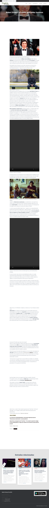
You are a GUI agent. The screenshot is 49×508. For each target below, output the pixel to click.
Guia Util (30, 3)
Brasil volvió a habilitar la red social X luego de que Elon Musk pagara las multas (8, 472)
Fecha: (17, 425)
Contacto (44, 3)
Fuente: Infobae (13, 425)
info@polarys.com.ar (7, 501)
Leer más (24, 483)
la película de (28, 352)
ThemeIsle (45, 505)
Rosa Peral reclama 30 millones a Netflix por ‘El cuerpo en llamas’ (40, 471)
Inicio (26, 3)
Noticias (40, 3)
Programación (35, 3)
